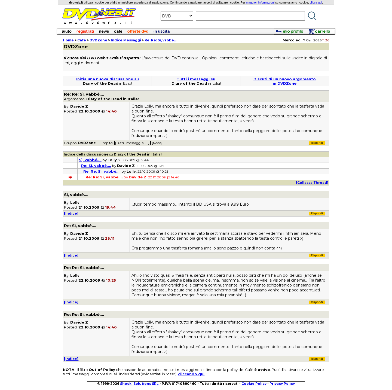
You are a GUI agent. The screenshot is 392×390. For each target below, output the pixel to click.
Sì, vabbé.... (90, 160)
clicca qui (316, 2)
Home (68, 40)
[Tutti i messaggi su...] (132, 143)
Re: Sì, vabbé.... (96, 165)
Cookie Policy (254, 384)
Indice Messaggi (126, 40)
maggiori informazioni (260, 2)
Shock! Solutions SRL (139, 384)
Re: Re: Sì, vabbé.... (161, 40)
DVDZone (98, 40)
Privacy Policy (282, 384)
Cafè (81, 40)
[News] (157, 143)
